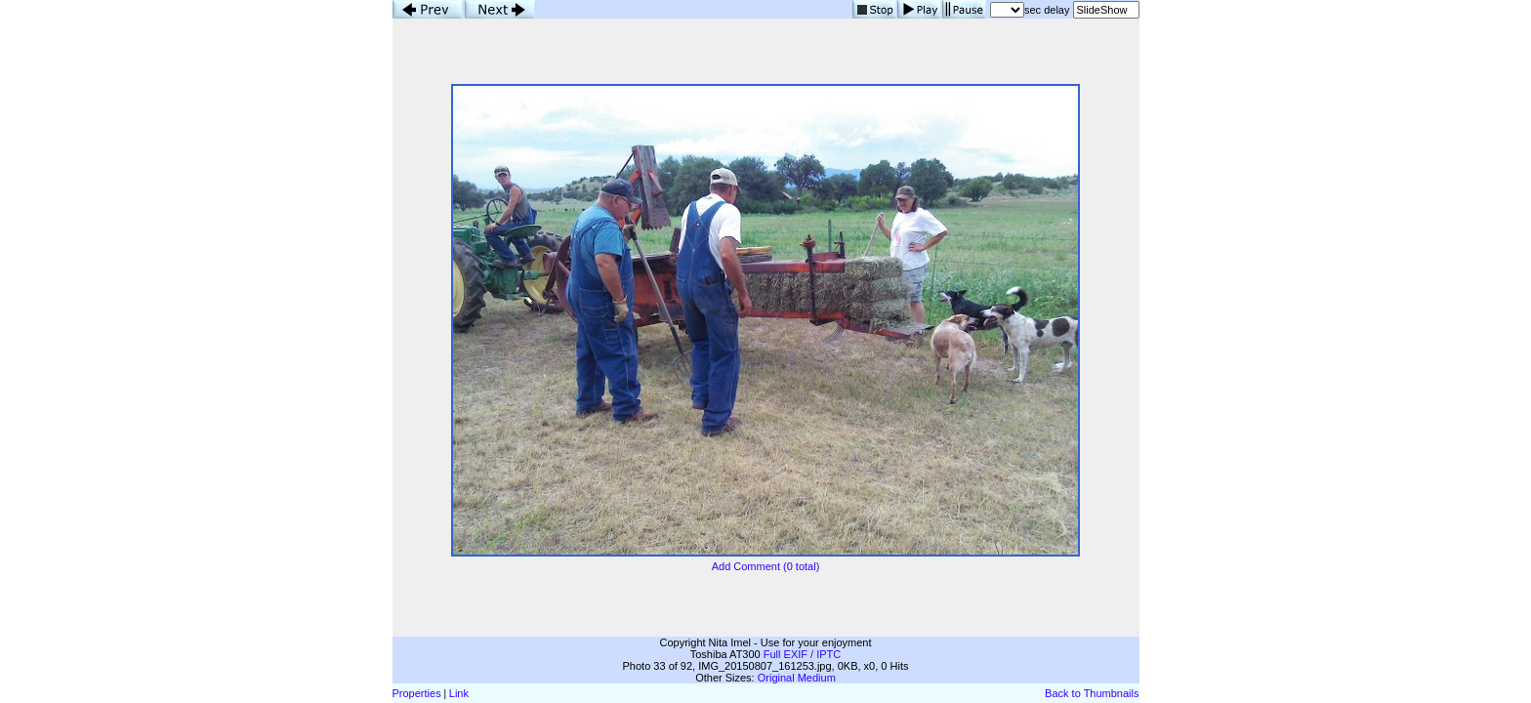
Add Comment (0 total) (766, 566)
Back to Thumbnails (1091, 693)
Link (459, 693)
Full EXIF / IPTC (802, 654)
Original (776, 677)
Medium (817, 677)
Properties (417, 693)
